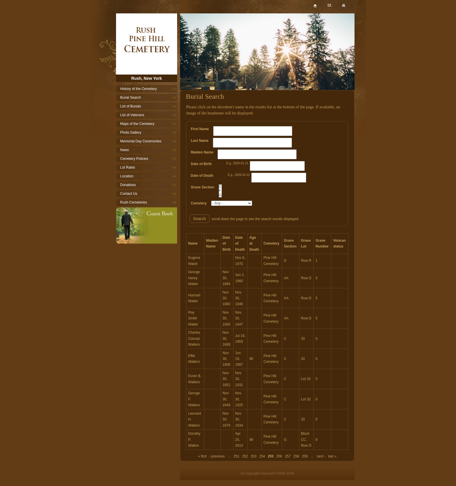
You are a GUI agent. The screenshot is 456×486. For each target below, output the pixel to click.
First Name (200, 129)
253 (253, 456)
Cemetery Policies (134, 159)
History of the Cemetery (138, 89)
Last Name (200, 141)
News (124, 150)
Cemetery (199, 203)
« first (202, 456)
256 (279, 456)
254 (262, 456)
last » (332, 456)
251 (236, 456)
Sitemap (348, 8)
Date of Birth (201, 164)
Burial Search (130, 98)
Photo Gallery (130, 132)
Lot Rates (127, 167)
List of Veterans (132, 115)
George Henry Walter (194, 278)
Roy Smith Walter (193, 318)
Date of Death (202, 176)
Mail (334, 8)
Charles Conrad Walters (194, 339)
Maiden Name (202, 152)
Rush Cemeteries (133, 202)
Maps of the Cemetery (137, 124)
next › (321, 456)
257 (288, 456)
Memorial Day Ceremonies (140, 141)
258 (296, 456)
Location (126, 176)
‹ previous (217, 456)
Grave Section (202, 187)
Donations (128, 185)
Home (146, 44)
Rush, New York (146, 78)
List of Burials (130, 106)
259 (305, 456)
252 (245, 456)
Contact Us (128, 194)
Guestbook (146, 225)
